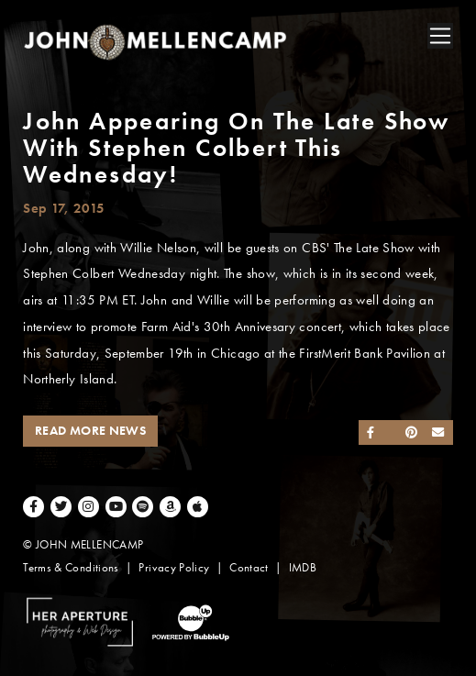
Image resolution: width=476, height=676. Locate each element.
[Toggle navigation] (440, 36)
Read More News (90, 430)
